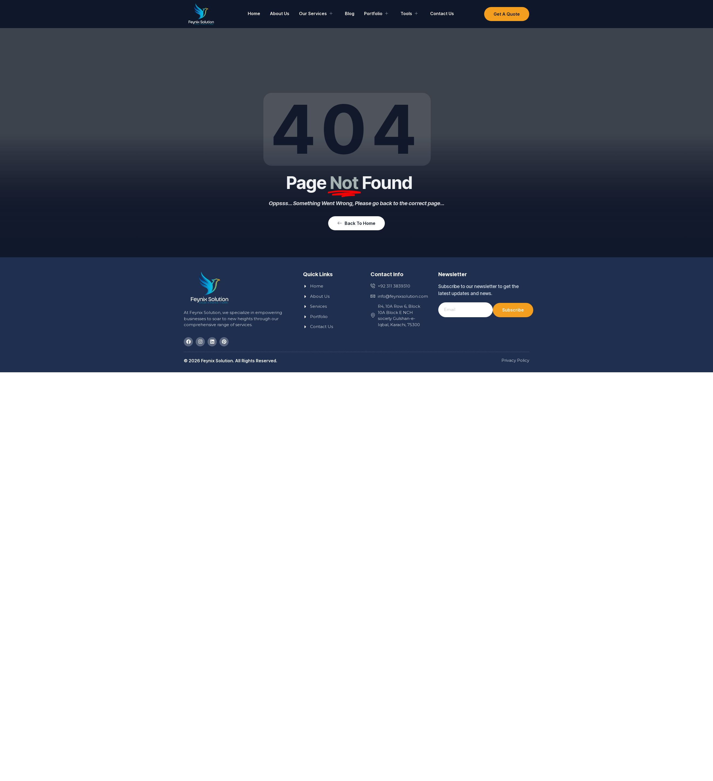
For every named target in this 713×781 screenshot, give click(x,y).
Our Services (315, 13)
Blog (349, 13)
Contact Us (442, 13)
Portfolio (376, 13)
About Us (279, 13)
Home (254, 13)
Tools (409, 13)
